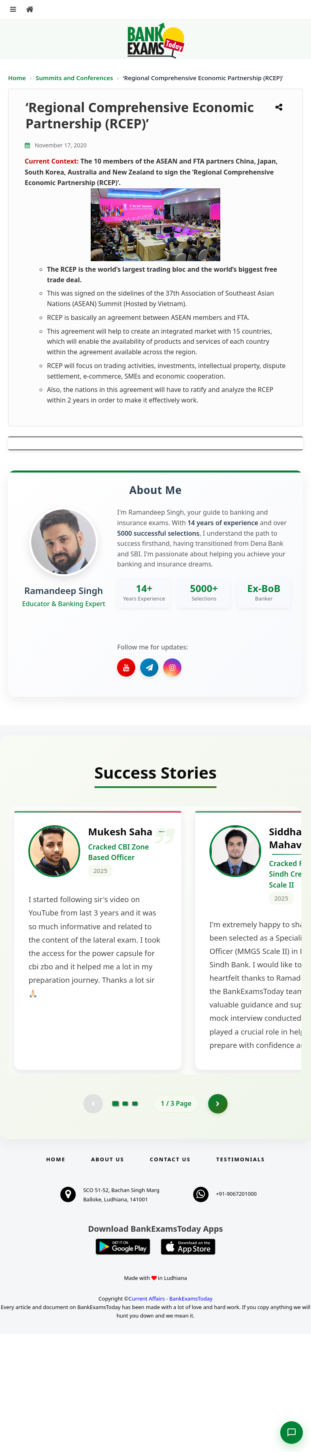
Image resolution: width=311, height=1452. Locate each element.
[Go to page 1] (115, 1221)
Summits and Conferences (75, 78)
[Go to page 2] (125, 1221)
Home (17, 78)
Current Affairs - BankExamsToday (170, 1416)
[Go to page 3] (135, 1221)
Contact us (170, 1277)
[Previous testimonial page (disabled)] (93, 1221)
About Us (107, 1277)
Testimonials (240, 1277)
